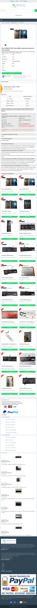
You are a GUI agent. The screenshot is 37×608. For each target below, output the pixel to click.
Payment (12, 1)
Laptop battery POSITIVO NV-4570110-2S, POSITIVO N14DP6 (13, 475)
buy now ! (21, 91)
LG (2, 567)
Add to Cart (12, 73)
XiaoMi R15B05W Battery (7, 299)
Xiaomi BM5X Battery (6, 189)
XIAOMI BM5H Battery (24, 344)
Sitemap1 (3, 557)
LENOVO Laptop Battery (9, 430)
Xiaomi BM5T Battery (6, 211)
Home (3, 22)
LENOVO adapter (7, 440)
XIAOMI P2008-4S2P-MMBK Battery (10, 344)
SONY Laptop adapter (9, 442)
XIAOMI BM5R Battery (7, 388)
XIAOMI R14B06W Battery (7, 255)
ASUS (2, 563)
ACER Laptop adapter (8, 447)
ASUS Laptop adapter (8, 437)
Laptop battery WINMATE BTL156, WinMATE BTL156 (11, 523)
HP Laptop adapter (8, 445)
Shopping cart (18, 15)
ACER (2, 566)
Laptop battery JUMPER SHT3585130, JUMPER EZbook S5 (13, 464)
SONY (2, 570)
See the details (9, 194)
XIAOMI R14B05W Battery (25, 299)
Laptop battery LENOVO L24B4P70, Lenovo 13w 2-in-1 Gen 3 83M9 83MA (16, 535)
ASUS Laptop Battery (8, 424)
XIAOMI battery (14, 22)
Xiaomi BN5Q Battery (24, 277)
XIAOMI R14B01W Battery (7, 366)
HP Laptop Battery (8, 427)
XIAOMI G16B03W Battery (25, 388)
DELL (2, 564)
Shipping (25, 1)
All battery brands (5, 417)
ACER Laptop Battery (8, 422)
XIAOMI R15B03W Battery (25, 255)
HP (2, 568)
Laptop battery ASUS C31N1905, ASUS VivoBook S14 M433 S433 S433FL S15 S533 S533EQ (18, 512)
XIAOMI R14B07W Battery (25, 366)
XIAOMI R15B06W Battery (25, 233)
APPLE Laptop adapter (9, 450)
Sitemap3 (10, 557)
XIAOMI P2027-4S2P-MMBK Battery (27, 322)
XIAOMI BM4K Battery (7, 233)
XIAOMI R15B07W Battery (7, 277)
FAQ (21, 1)
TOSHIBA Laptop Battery (9, 432)
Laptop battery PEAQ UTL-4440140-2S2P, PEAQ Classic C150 (13, 487)
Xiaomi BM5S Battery (24, 189)
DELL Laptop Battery (8, 419)
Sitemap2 (6, 557)
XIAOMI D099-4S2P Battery (8, 322)
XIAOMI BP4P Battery (24, 211)
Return (17, 1)
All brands (8, 22)
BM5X (3, 136)
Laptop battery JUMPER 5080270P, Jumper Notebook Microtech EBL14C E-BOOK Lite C (17, 499)
